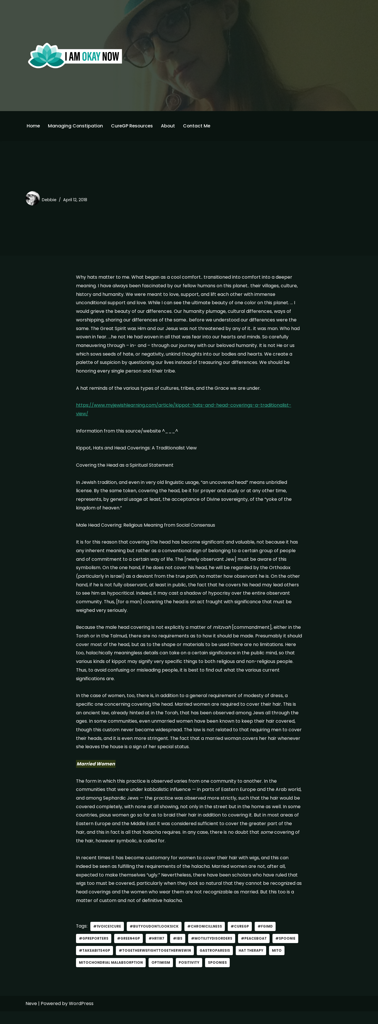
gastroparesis (246, 962)
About (170, 126)
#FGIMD (267, 938)
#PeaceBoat (256, 950)
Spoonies (240, 974)
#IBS (178, 950)
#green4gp (129, 950)
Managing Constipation (76, 126)
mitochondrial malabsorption (131, 974)
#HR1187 (157, 950)
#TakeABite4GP (124, 962)
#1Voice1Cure (107, 938)
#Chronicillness (206, 938)
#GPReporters (94, 950)
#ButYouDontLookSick (155, 938)
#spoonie (89, 962)
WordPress (81, 1016)
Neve (31, 1016)
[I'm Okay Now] (75, 55)
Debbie (49, 200)
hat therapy (282, 962)
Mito (84, 974)
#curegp (242, 938)
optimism (182, 974)
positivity (211, 974)
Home (33, 126)
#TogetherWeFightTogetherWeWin (185, 962)
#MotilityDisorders (213, 950)
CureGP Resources (133, 126)
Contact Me (199, 126)
